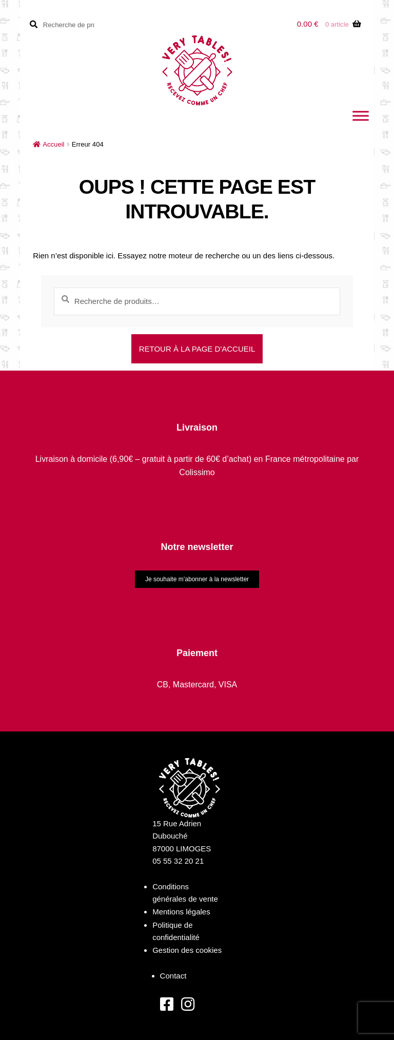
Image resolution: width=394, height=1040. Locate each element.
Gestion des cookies (187, 950)
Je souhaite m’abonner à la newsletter (197, 579)
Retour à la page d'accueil (197, 348)
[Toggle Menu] (360, 115)
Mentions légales (181, 911)
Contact (173, 975)
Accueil (53, 144)
